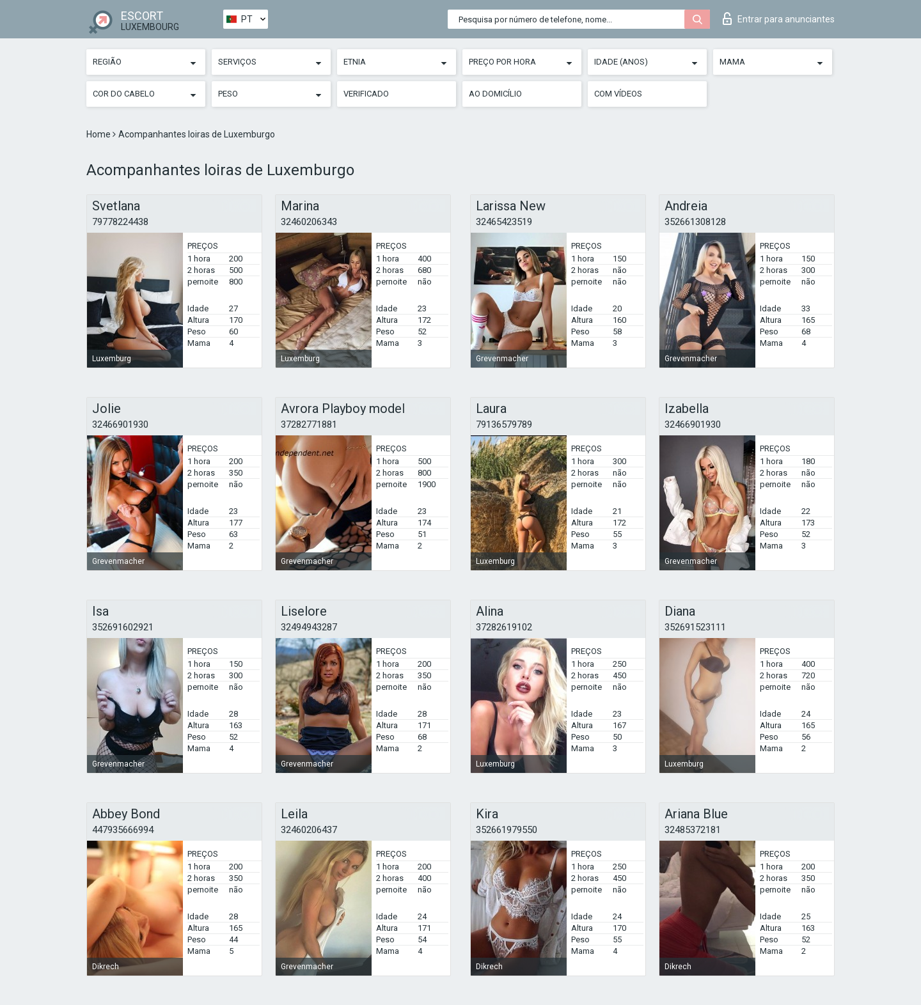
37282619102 (504, 627)
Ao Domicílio (495, 93)
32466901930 (120, 424)
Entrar (779, 19)
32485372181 (693, 830)
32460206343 (309, 222)
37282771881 (309, 424)
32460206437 (309, 830)
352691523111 (695, 627)
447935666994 (123, 830)
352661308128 (695, 222)
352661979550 (506, 830)
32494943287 (309, 627)
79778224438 (120, 222)
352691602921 (123, 627)
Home (99, 134)
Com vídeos (618, 93)
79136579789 (504, 424)
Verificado (366, 93)
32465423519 (504, 222)
